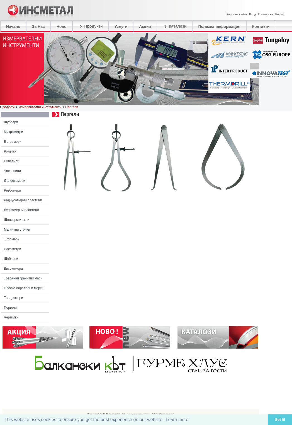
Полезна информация (219, 26)
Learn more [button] (177, 419)
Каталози (175, 26)
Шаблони (11, 259)
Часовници (12, 171)
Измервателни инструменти (40, 107)
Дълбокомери (14, 181)
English (280, 14)
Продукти (90, 26)
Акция (145, 26)
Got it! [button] (280, 420)
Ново (62, 26)
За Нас (38, 26)
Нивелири (11, 161)
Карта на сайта (237, 14)
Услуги (121, 26)
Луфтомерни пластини (21, 210)
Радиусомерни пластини (23, 200)
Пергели (10, 308)
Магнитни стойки (17, 229)
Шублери (11, 122)
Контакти (261, 26)
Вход (252, 14)
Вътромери (12, 142)
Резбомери (12, 190)
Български (265, 14)
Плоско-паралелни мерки (23, 288)
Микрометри (13, 132)
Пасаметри (12, 249)
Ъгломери (12, 239)
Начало (13, 26)
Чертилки (11, 317)
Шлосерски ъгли (16, 220)
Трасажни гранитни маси (23, 278)
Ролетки (10, 151)
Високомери (13, 269)
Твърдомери (13, 298)
